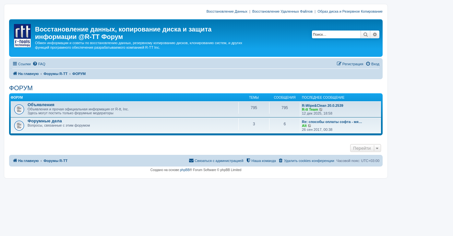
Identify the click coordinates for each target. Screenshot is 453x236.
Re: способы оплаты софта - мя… (332, 122)
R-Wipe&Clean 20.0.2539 (322, 105)
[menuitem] (38, 64)
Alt (304, 126)
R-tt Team (310, 109)
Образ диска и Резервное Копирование (350, 11)
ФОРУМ (21, 88)
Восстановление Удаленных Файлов (282, 11)
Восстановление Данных (227, 11)
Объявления (41, 104)
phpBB (185, 170)
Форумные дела (45, 120)
